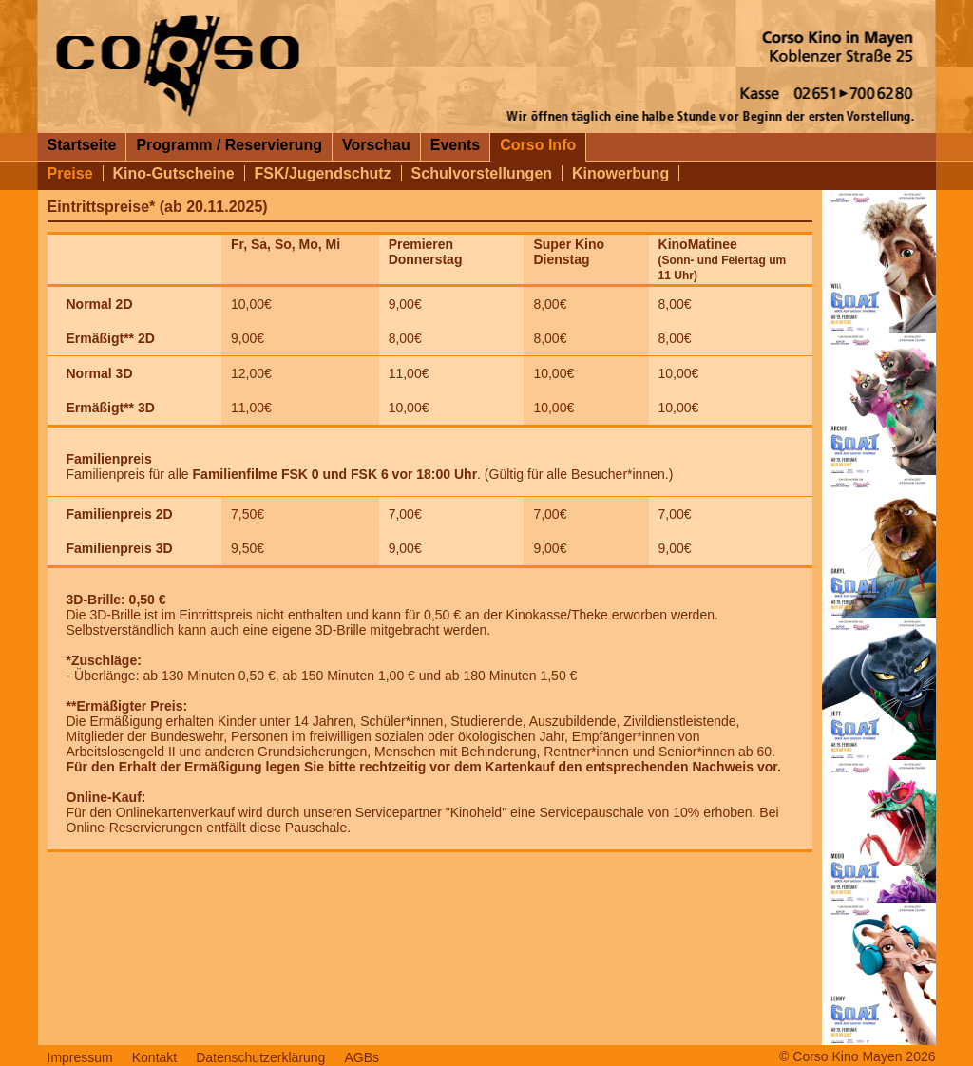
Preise (70, 173)
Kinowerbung (620, 173)
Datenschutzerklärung (260, 1057)
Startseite (82, 145)
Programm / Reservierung (229, 145)
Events (455, 145)
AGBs (361, 1057)
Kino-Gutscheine (174, 173)
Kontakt (154, 1057)
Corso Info (538, 145)
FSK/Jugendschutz (323, 173)
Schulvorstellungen (481, 173)
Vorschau (376, 145)
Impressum (80, 1057)
